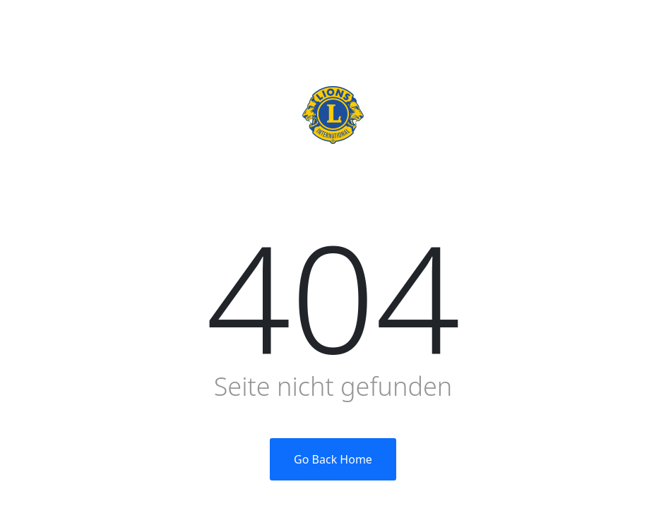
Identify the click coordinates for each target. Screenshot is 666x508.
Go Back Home (333, 459)
